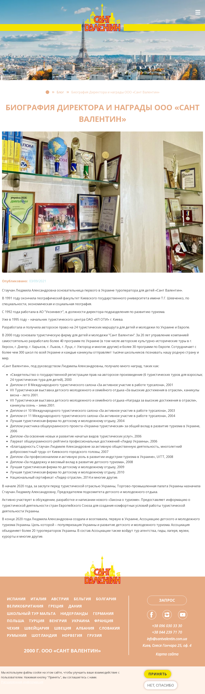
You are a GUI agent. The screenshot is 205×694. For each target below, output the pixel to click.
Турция (36, 620)
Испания (16, 598)
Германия (103, 613)
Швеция (62, 628)
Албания (85, 628)
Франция (103, 620)
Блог (60, 92)
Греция (55, 606)
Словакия (109, 628)
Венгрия (58, 620)
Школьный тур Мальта (31, 613)
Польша (15, 620)
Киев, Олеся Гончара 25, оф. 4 (167, 645)
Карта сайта (167, 654)
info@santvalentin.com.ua (167, 638)
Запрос (167, 600)
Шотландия (44, 635)
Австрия (60, 598)
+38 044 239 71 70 (167, 632)
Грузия (94, 635)
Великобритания (25, 606)
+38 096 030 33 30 (167, 625)
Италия (38, 598)
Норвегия (72, 635)
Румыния (17, 635)
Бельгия (82, 598)
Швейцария (36, 628)
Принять (157, 676)
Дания (75, 606)
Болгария (106, 598)
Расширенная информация (22, 684)
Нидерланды (74, 613)
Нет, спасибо (160, 687)
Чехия (13, 628)
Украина (80, 620)
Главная (47, 92)
